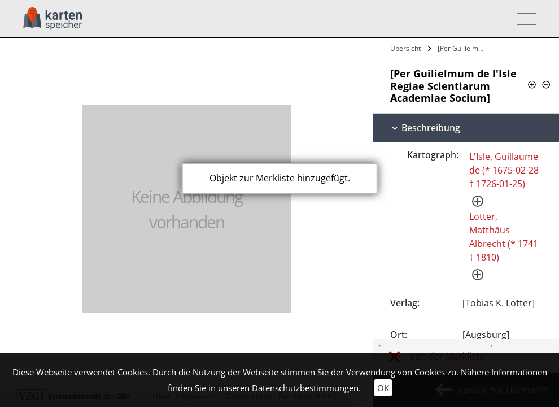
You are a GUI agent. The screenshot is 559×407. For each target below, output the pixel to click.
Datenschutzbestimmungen (305, 387)
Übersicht (405, 48)
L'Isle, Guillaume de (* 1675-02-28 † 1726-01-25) (504, 170)
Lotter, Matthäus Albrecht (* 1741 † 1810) (503, 236)
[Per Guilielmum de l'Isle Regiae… (462, 48)
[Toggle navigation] (523, 19)
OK (383, 387)
